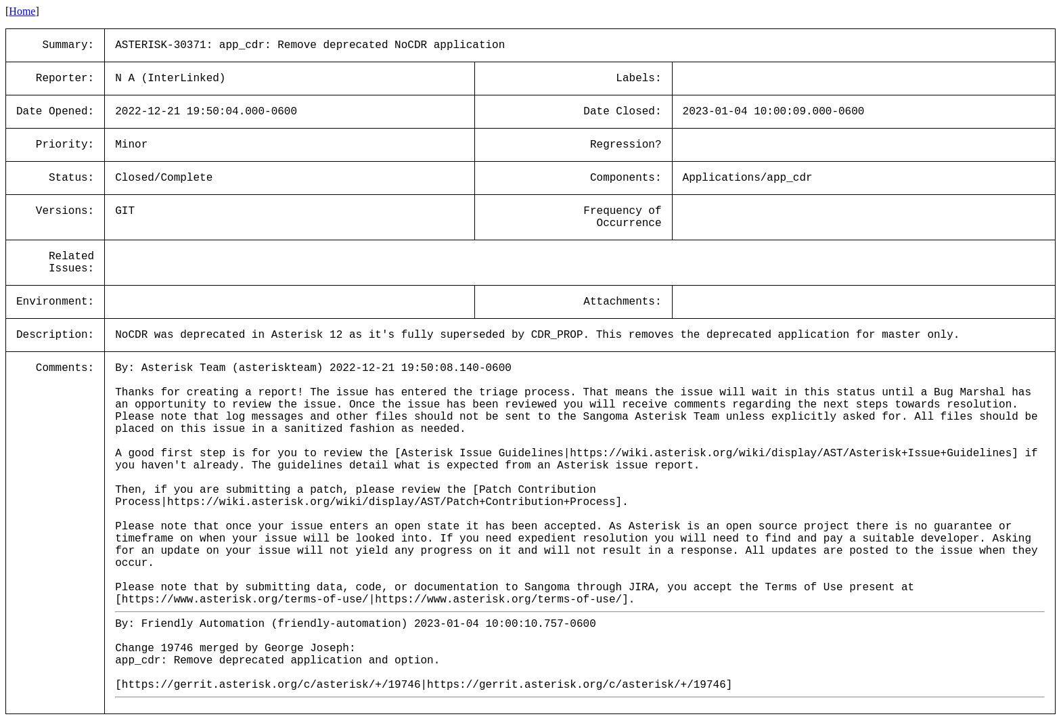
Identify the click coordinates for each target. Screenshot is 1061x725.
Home (22, 11)
